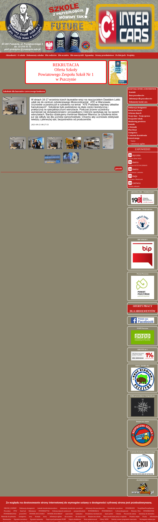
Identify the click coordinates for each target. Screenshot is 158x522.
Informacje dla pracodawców (140, 99)
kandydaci (79, 514)
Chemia (118, 514)
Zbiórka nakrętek (133, 186)
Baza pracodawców (136, 95)
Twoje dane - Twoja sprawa (139, 116)
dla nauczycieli (80, 516)
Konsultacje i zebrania (135, 172)
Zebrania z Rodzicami (135, 179)
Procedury (7, 511)
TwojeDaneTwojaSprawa (145, 508)
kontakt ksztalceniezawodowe (48, 508)
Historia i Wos (136, 511)
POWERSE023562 (10, 514)
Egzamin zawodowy (21, 519)
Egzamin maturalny (36, 519)
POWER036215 (107, 511)
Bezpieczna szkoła (94, 516)
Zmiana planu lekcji (134, 158)
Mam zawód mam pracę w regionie (115, 516)
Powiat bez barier (135, 110)
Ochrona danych (134, 113)
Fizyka (144, 516)
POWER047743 (44, 511)
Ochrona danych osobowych (61, 511)
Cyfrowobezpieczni (122, 511)
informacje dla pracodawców (95, 508)
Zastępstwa (132, 133)
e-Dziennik (132, 127)
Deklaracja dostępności (137, 108)
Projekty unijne (134, 516)
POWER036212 (93, 511)
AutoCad (23, 511)
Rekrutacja (32, 511)
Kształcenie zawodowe (115, 508)
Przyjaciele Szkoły (135, 119)
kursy (45, 516)
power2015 (23, 514)
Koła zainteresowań (90, 519)
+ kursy (132, 141)
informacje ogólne (56, 516)
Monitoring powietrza (137, 121)
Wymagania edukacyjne (147, 519)
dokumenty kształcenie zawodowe (71, 508)
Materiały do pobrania (8, 516)
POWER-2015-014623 (37, 514)
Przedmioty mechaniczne (93, 514)
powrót (118, 168)
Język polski (109, 514)
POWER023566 (148, 511)
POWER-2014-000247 (55, 514)
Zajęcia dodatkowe (75, 519)
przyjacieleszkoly (80, 511)
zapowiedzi (69, 514)
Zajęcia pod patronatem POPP (56, 519)
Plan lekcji (132, 130)
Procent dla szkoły (130, 514)
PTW (15, 511)
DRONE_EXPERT (10, 508)
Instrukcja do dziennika (146, 514)
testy (31, 516)
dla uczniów (69, 516)
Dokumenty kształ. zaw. (138, 102)
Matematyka (7, 519)
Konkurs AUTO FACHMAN (137, 165)
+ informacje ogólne (137, 144)
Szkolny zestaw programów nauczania (124, 519)
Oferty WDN (104, 519)
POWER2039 (130, 508)
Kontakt (132, 92)
